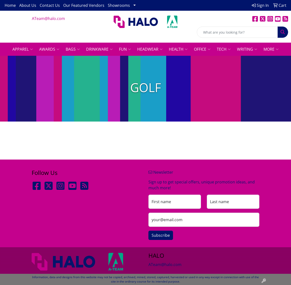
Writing (247, 49)
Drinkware (99, 49)
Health (178, 49)
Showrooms (119, 5)
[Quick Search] (237, 32)
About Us (27, 5)
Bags (73, 49)
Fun (125, 49)
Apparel (22, 49)
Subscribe (161, 235)
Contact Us (50, 5)
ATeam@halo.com (48, 18)
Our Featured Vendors (83, 5)
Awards (49, 49)
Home (10, 5)
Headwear (150, 49)
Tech (224, 49)
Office (202, 49)
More (271, 49)
